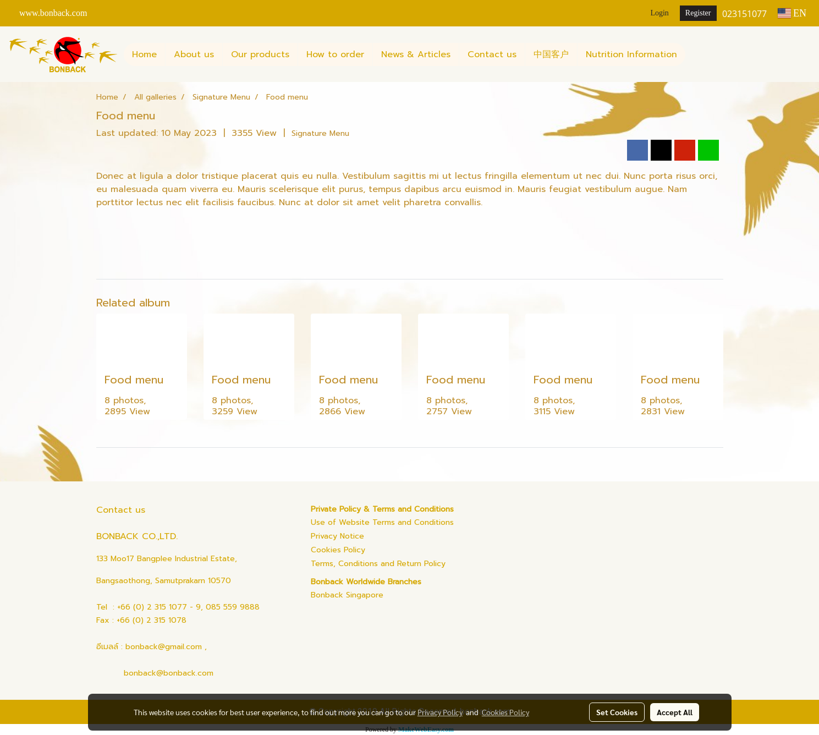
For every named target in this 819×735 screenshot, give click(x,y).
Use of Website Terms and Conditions (382, 522)
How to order (335, 54)
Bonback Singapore (347, 595)
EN (792, 13)
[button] (695, 54)
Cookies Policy (338, 550)
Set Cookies (616, 712)
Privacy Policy (440, 712)
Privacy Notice (337, 536)
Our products (260, 54)
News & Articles (415, 54)
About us (194, 54)
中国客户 (551, 54)
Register (698, 13)
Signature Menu (320, 133)
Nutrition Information (631, 54)
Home (144, 54)
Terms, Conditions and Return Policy (378, 563)
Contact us (492, 54)
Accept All (674, 712)
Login (659, 13)
